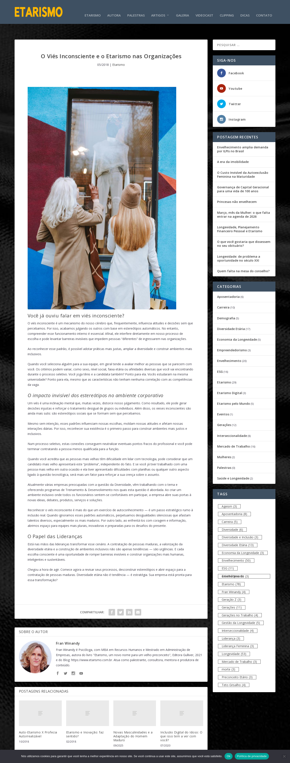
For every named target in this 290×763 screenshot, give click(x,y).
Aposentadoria (228, 283)
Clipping (227, 9)
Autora (114, 9)
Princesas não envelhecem (237, 188)
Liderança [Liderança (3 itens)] (231, 625)
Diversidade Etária (231, 315)
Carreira (223, 294)
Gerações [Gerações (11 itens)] (232, 594)
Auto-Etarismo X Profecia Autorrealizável (38, 721)
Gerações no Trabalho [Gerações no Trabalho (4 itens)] (240, 602)
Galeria (182, 9)
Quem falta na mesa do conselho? (243, 257)
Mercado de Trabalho (233, 433)
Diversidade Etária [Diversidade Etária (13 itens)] (238, 531)
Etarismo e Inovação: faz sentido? (85, 721)
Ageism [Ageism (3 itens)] (229, 493)
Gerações (224, 411)
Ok (228, 756)
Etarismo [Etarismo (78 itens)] (231, 571)
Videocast (204, 9)
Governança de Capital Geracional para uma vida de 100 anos (243, 176)
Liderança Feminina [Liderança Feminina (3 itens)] (238, 632)
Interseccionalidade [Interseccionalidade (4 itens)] (238, 617)
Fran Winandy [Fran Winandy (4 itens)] (234, 578)
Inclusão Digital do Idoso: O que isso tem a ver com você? (181, 723)
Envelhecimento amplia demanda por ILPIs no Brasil (242, 136)
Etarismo (93, 9)
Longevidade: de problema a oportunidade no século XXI (238, 245)
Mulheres (224, 443)
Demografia (226, 305)
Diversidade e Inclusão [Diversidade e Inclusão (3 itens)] (240, 524)
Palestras (136, 9)
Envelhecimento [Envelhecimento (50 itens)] (236, 547)
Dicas (245, 9)
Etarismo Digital (229, 379)
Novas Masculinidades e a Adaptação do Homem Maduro (133, 723)
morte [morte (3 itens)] (228, 656)
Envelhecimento (229, 347)
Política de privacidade (252, 756)
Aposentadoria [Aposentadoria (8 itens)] (234, 500)
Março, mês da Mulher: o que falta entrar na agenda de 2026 (243, 201)
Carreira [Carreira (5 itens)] (230, 508)
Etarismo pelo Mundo (233, 390)
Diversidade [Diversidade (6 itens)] (232, 516)
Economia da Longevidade (237, 326)
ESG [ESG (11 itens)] (228, 555)
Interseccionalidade (232, 422)
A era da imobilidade (233, 148)
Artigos (158, 9)
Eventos (223, 401)
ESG (220, 358)
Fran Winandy (68, 629)
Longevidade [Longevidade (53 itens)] (234, 640)
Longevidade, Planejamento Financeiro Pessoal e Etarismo (239, 216)
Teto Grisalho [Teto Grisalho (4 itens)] (234, 671)
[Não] (284, 756)
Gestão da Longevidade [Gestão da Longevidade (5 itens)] (241, 609)
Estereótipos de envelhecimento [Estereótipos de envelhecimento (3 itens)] (235, 563)
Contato (264, 9)
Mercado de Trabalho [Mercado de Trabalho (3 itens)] (239, 648)
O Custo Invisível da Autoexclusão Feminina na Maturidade (242, 161)
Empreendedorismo (232, 337)
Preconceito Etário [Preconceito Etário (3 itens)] (237, 664)
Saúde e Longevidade (233, 465)
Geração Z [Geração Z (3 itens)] (231, 586)
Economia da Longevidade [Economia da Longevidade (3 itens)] (243, 539)
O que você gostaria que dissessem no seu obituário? (243, 230)
